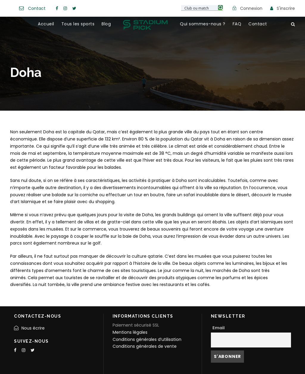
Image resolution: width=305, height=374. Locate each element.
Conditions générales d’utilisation (147, 339)
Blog (106, 24)
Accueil (46, 24)
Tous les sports (78, 24)
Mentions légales (130, 332)
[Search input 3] (202, 8)
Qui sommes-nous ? (202, 24)
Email (218, 328)
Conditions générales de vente (145, 346)
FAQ (237, 24)
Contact (37, 8)
